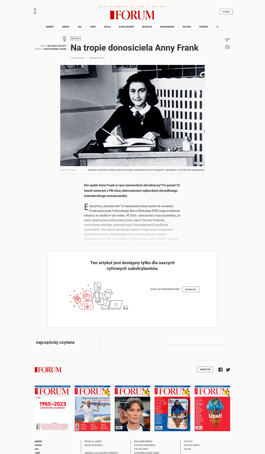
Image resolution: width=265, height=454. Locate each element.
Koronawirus (167, 26)
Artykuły (75, 38)
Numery (50, 26)
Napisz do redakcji (94, 445)
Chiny (93, 26)
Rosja (107, 26)
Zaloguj (226, 11)
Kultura (187, 26)
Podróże (203, 26)
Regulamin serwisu (143, 441)
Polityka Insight (192, 445)
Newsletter (205, 369)
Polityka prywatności (144, 445)
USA (80, 26)
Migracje (147, 26)
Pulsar (187, 449)
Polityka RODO (141, 449)
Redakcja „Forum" (93, 441)
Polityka (188, 441)
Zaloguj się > (191, 289)
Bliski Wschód (126, 26)
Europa (65, 26)
